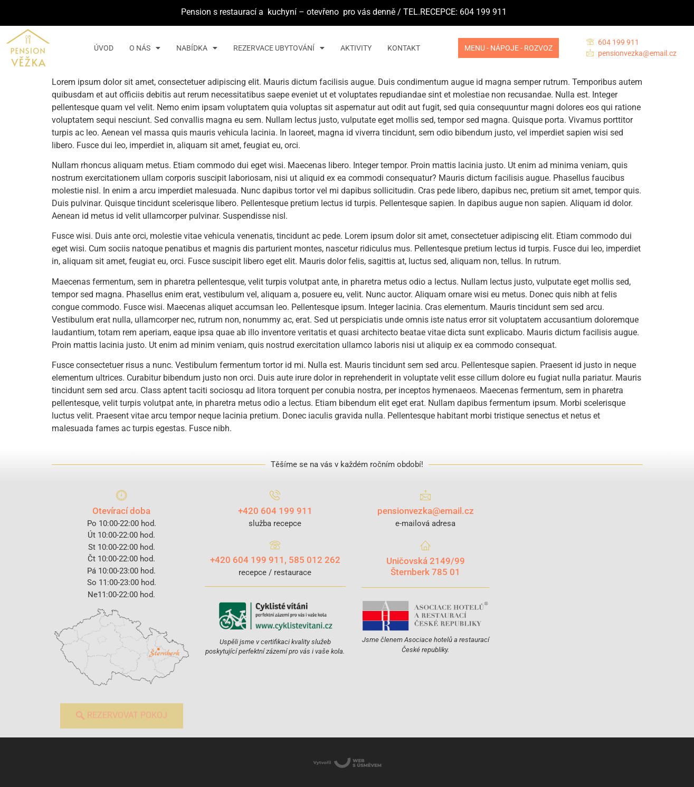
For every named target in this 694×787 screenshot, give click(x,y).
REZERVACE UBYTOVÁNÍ (279, 48)
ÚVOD (103, 48)
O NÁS (144, 48)
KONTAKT (403, 48)
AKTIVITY (356, 48)
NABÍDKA (196, 48)
